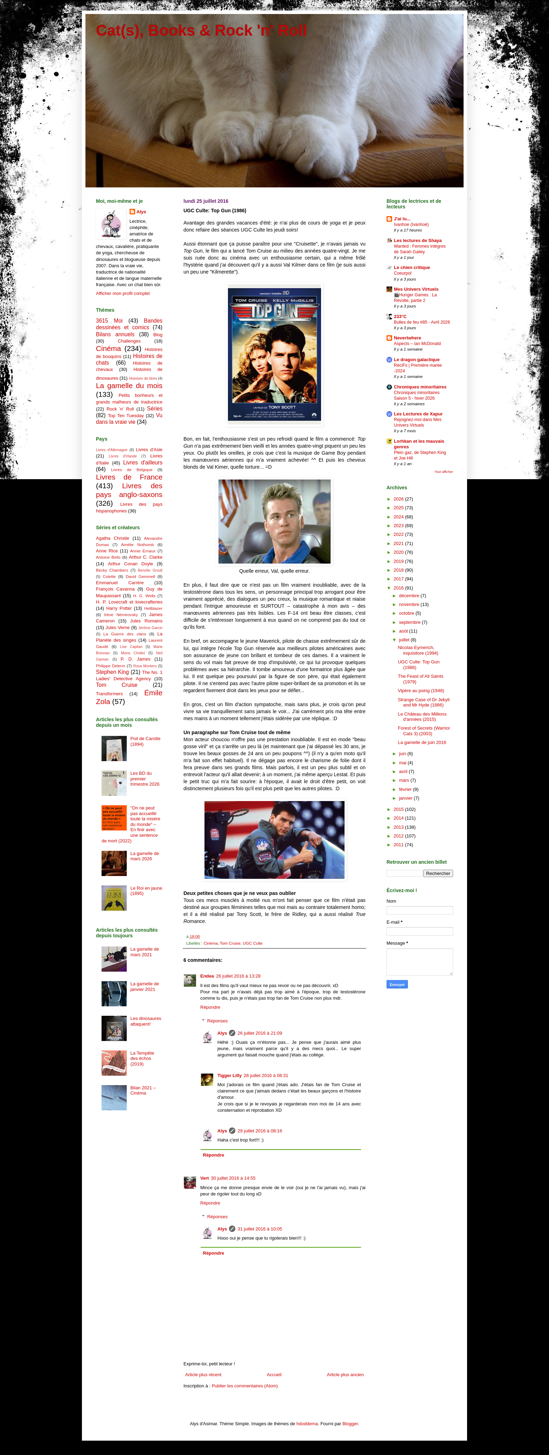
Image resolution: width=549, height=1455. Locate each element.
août (404, 631)
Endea (207, 976)
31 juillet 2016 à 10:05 (259, 1229)
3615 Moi (109, 321)
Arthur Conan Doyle (130, 563)
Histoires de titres (143, 378)
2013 (399, 827)
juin (403, 753)
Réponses (217, 1020)
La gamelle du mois (129, 385)
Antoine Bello (108, 557)
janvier (406, 798)
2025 (399, 507)
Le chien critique (412, 267)
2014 (399, 818)
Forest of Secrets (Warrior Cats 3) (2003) (424, 730)
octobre (407, 613)
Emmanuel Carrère (120, 582)
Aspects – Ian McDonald (417, 343)
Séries (154, 409)
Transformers (109, 693)
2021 (399, 543)
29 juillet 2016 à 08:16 (259, 1130)
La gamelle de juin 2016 (422, 742)
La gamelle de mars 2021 (144, 951)
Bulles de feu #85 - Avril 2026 (422, 322)
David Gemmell (140, 576)
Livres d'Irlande (123, 456)
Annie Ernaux (143, 551)
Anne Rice (107, 550)
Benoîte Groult (150, 570)
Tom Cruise (230, 943)
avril (404, 771)
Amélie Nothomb (137, 544)
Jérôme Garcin (150, 628)
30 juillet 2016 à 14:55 (233, 1178)
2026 (399, 499)
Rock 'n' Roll (120, 409)
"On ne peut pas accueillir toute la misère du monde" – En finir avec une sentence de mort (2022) (131, 824)
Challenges (129, 341)
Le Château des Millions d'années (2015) (422, 716)
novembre (410, 604)
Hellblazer (153, 608)
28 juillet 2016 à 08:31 (266, 1075)
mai (403, 762)
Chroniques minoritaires (420, 386)
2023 (399, 525)
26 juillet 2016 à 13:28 (238, 976)
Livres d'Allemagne (111, 450)
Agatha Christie (112, 538)
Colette (109, 576)
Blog (157, 334)
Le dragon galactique (417, 359)
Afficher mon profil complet (123, 293)
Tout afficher (444, 472)
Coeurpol (402, 273)
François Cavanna (115, 589)
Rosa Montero (145, 666)
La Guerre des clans (124, 634)
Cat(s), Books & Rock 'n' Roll (201, 30)
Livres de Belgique (131, 469)
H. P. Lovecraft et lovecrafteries (129, 602)
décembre (410, 595)
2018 (399, 570)
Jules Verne (118, 627)
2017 (399, 578)
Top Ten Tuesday (126, 415)
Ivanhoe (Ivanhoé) (411, 224)
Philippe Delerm (110, 665)
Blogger (350, 1423)
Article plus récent (203, 1374)
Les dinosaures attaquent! (145, 1021)
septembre (410, 622)
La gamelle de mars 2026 (144, 856)
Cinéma (210, 943)
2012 (399, 836)
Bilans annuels (115, 334)
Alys (222, 1033)
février (406, 789)
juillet (405, 639)
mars (405, 780)
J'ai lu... (402, 218)
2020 (399, 552)
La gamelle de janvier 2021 (144, 986)
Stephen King (112, 672)
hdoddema (307, 1423)
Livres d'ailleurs (142, 463)
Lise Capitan (131, 647)
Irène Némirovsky (121, 614)
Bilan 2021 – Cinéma (142, 1090)
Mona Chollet (133, 653)
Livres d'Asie (149, 449)
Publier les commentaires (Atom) (245, 1385)
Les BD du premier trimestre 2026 (144, 779)
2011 (399, 844)
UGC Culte (253, 943)
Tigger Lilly (229, 1075)
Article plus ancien (345, 1374)
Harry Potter (119, 608)
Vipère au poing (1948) (421, 690)
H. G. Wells (144, 595)
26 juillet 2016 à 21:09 (259, 1033)
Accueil (274, 1374)
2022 (399, 534)
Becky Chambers (112, 570)
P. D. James (136, 659)
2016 (399, 588)
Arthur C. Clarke (145, 557)
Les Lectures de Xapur (418, 413)
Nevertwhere (407, 337)
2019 (399, 561)
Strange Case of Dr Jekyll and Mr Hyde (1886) (423, 702)
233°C (400, 316)
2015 (399, 809)
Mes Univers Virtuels (416, 289)
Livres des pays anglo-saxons (129, 490)
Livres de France (129, 477)
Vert (204, 1178)
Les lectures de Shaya (418, 240)
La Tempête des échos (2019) (142, 1058)
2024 (399, 516)
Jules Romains (146, 620)
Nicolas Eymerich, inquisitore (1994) (418, 650)
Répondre (210, 1007)
